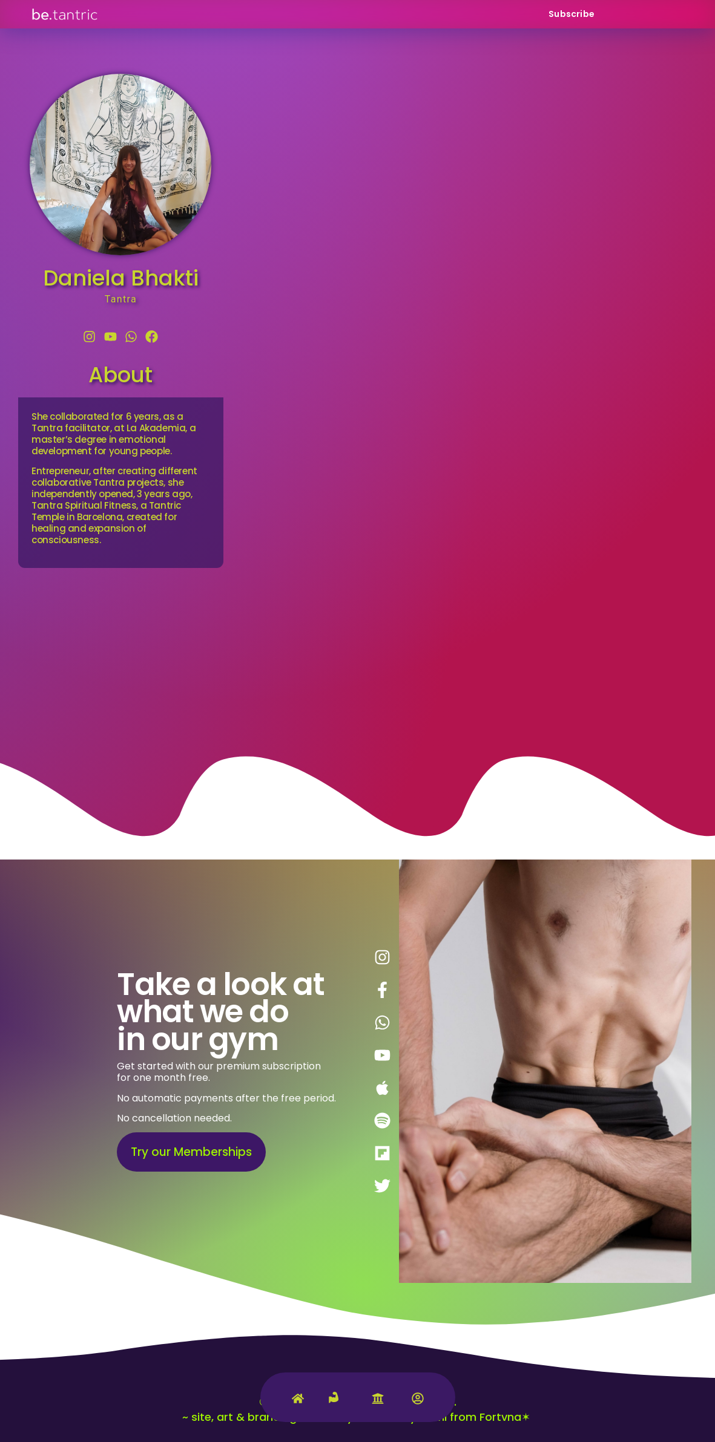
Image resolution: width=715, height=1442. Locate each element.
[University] (378, 1401)
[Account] (418, 1401)
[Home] (298, 1401)
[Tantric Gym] (338, 1404)
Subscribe (572, 14)
